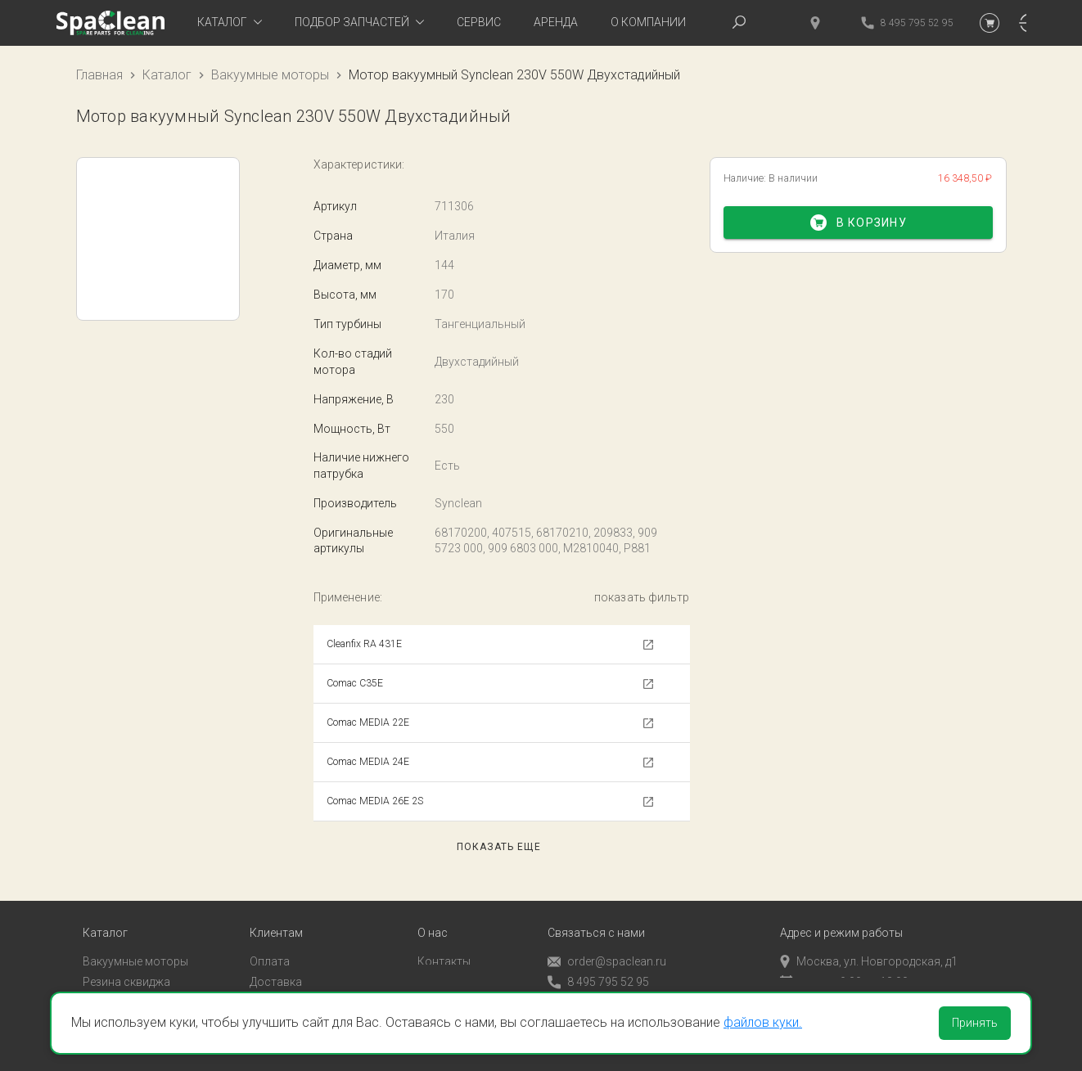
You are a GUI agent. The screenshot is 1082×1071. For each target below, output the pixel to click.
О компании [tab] (648, 22)
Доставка (276, 959)
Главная (99, 75)
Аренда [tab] (556, 22)
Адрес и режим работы (841, 911)
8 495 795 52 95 (598, 960)
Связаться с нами (596, 911)
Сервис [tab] (479, 22)
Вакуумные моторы (270, 75)
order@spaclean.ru (607, 940)
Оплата (270, 939)
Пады (96, 980)
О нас (432, 911)
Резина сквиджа (126, 959)
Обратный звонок (596, 980)
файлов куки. (763, 1022)
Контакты (444, 939)
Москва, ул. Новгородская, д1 (869, 939)
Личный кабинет (293, 980)
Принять (975, 1022)
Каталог (167, 75)
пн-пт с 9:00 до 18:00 (844, 959)
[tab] (229, 23)
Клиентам (276, 911)
